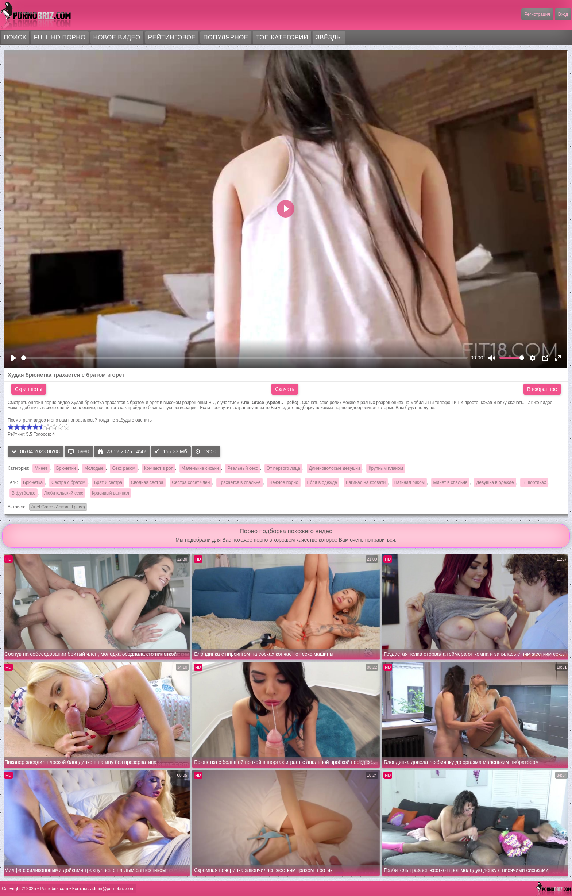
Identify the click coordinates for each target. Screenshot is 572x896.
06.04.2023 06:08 (35, 451)
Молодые (93, 468)
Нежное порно (283, 482)
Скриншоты (28, 389)
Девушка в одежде (495, 482)
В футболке (23, 493)
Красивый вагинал (110, 493)
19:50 (206, 451)
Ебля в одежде (322, 482)
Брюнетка (33, 482)
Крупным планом (385, 468)
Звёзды (329, 37)
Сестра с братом (68, 482)
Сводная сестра (147, 482)
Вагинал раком (409, 482)
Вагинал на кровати (366, 482)
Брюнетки (66, 468)
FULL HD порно (60, 37)
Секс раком (123, 468)
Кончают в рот (158, 468)
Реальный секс (242, 468)
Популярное (225, 37)
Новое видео (116, 37)
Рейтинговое (172, 37)
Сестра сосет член (191, 482)
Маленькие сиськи (200, 468)
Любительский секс (63, 493)
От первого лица (283, 468)
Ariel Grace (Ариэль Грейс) (57, 507)
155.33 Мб (171, 451)
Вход (563, 14)
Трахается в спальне (239, 482)
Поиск (15, 37)
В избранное (542, 389)
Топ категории (282, 37)
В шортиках (534, 482)
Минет (41, 468)
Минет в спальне (450, 482)
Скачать (284, 389)
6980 (78, 451)
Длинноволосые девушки (334, 468)
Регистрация (537, 14)
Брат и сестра (108, 482)
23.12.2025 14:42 (122, 451)
